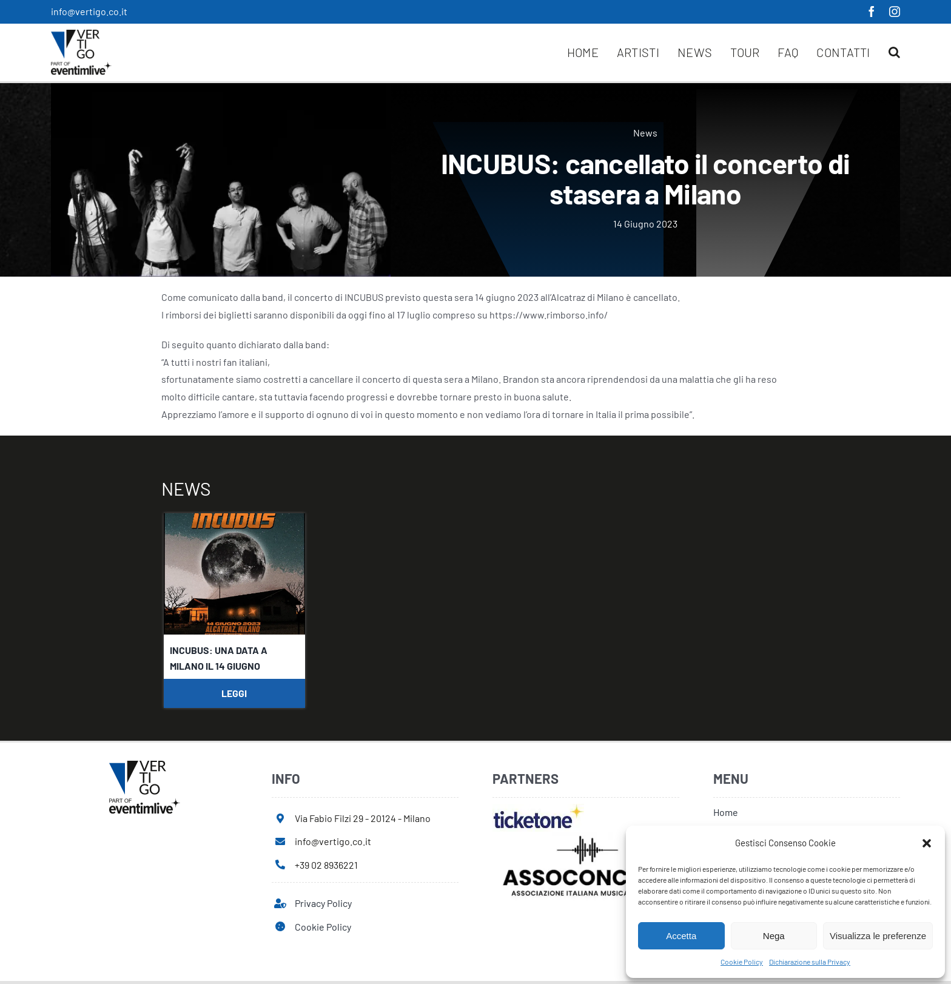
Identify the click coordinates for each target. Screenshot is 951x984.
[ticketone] (538, 808)
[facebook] (871, 11)
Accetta (681, 936)
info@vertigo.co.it (89, 11)
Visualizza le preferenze (878, 936)
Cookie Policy (742, 961)
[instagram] (894, 11)
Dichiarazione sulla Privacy (809, 961)
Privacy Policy (323, 903)
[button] (927, 843)
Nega (774, 936)
